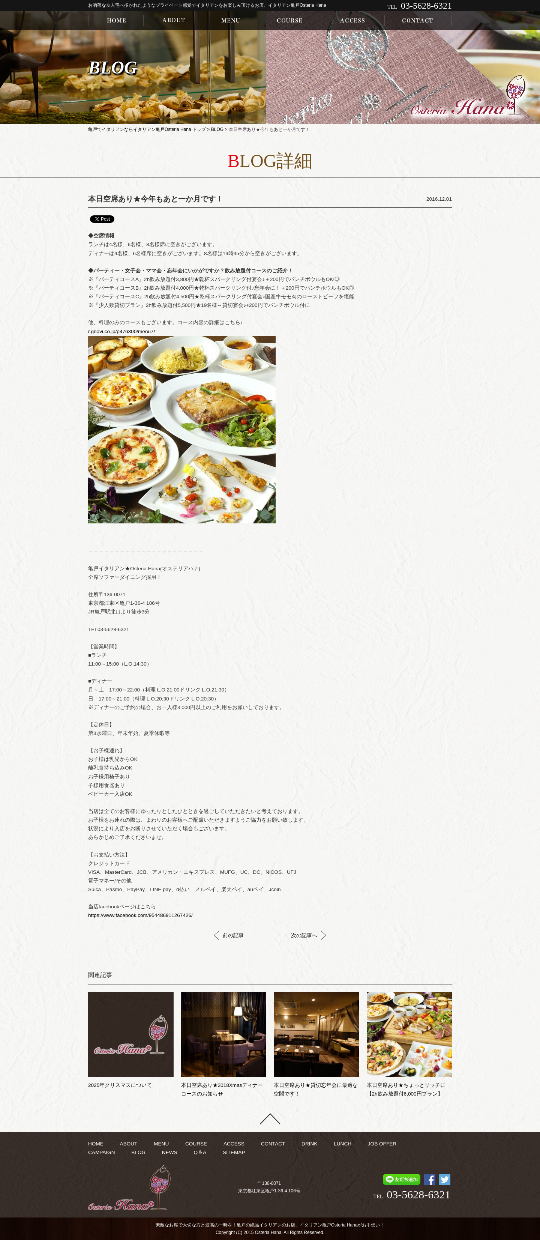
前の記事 (229, 935)
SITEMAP (234, 1152)
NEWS (169, 1152)
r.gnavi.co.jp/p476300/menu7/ (121, 331)
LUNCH (342, 1144)
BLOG (217, 129)
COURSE (196, 1144)
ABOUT (129, 1144)
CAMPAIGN (101, 1152)
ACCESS (234, 1144)
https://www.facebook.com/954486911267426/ (140, 915)
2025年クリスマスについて (120, 1085)
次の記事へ (308, 935)
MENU (161, 1144)
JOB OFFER (382, 1144)
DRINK (309, 1144)
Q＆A (200, 1152)
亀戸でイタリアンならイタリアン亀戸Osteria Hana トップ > (149, 129)
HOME (96, 1144)
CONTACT (273, 1144)
